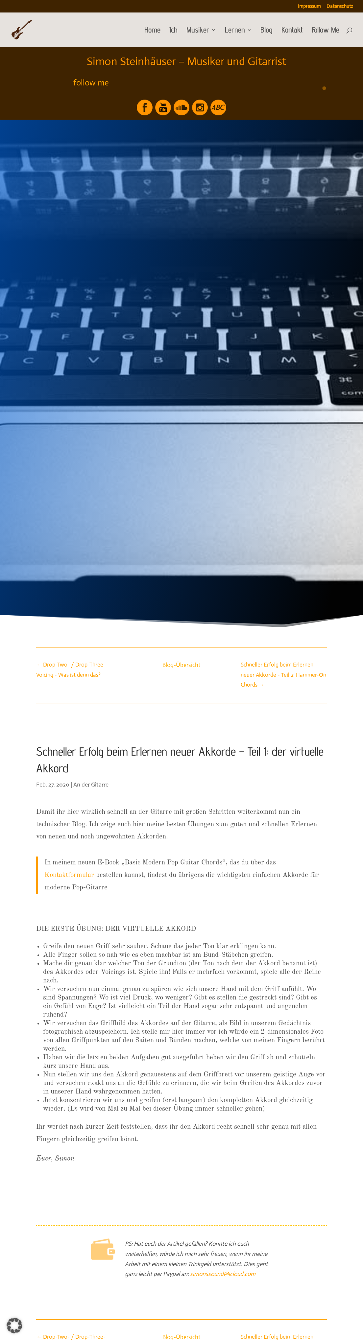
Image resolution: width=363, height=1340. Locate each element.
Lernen (235, 31)
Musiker (197, 31)
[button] (14, 1325)
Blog (266, 31)
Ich (173, 31)
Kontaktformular (69, 875)
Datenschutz (340, 6)
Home (152, 31)
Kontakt (292, 31)
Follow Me (325, 31)
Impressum (309, 6)
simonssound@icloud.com (222, 1274)
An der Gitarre (91, 784)
